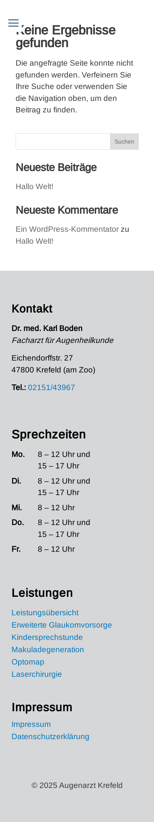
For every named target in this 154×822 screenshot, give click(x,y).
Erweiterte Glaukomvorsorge (61, 625)
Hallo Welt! (34, 186)
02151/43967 (51, 387)
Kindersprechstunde (47, 638)
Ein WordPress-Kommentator (67, 229)
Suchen (124, 141)
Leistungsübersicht (44, 613)
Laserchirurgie (36, 674)
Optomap (27, 662)
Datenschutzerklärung (50, 737)
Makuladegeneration (47, 650)
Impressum (31, 725)
